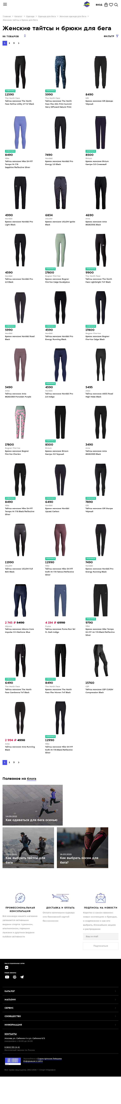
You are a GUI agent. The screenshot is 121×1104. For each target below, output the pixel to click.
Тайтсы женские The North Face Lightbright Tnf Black (99, 282)
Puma (48, 633)
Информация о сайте (33, 1091)
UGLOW (48, 219)
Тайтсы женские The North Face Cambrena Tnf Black (19, 699)
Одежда (30, 16)
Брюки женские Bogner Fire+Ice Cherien (17, 456)
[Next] (18, 41)
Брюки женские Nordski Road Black (18, 340)
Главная (7, 16)
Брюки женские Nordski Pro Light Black (20, 224)
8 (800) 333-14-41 (12, 1077)
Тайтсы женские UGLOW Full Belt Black (19, 576)
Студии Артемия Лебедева (49, 1088)
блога (32, 788)
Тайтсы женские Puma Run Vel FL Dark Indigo (59, 637)
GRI (87, 96)
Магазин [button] (10, 1029)
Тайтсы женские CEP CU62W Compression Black (100, 699)
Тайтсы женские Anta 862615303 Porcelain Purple (19, 398)
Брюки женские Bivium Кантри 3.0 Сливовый (98, 162)
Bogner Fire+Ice (53, 277)
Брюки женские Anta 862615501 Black (97, 224)
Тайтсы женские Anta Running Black (16, 757)
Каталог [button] (10, 1020)
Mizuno (8, 633)
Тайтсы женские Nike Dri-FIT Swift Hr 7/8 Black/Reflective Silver (60, 759)
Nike (7, 158)
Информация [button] (13, 1054)
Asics (88, 393)
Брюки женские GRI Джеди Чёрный (100, 101)
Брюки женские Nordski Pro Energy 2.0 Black (60, 162)
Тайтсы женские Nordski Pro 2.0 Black (20, 282)
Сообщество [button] (13, 1046)
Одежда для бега (47, 16)
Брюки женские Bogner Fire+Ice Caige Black (98, 340)
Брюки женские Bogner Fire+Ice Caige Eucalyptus (58, 282)
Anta (88, 219)
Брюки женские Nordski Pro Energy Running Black (100, 576)
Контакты (11, 1063)
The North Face (12, 96)
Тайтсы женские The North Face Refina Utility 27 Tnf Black (19, 102)
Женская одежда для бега (73, 16)
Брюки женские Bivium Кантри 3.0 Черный (57, 456)
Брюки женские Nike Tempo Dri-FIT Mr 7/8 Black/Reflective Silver (100, 639)
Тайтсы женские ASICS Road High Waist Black (100, 398)
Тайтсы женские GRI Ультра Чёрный (100, 515)
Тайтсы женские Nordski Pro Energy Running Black (60, 340)
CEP (87, 694)
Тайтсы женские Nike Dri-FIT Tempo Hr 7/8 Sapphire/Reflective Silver (20, 164)
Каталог (18, 16)
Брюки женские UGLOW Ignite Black (57, 224)
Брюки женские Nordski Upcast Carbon (58, 515)
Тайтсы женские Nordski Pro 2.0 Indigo (60, 398)
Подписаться (100, 974)
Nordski (49, 158)
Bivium (89, 158)
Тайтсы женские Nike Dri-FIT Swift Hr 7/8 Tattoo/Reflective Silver (60, 578)
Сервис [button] (9, 1037)
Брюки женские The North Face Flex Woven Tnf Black (59, 699)
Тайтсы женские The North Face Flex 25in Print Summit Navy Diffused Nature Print (59, 102)
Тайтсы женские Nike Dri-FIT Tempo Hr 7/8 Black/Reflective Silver (20, 516)
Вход (99, 4)
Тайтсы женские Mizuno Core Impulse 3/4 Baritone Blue (20, 637)
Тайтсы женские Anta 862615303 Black (97, 456)
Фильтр (109, 36)
